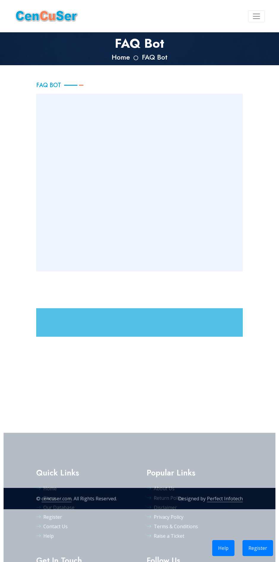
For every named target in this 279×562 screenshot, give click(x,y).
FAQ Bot (154, 57)
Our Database (55, 553)
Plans (46, 543)
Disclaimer (162, 553)
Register (257, 548)
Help (223, 548)
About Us (161, 534)
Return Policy (165, 543)
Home (121, 57)
